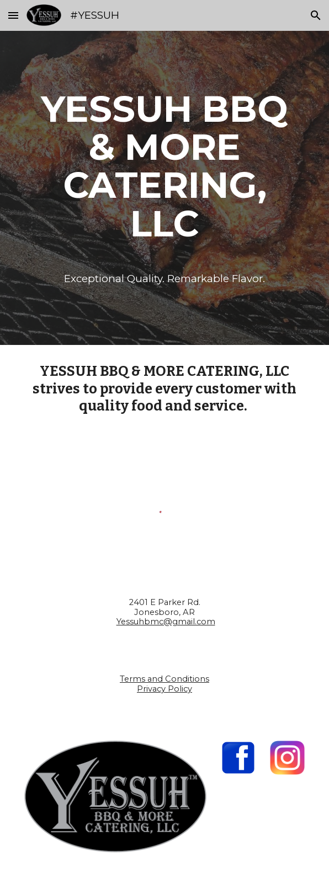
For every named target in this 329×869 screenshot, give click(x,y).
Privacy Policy (164, 689)
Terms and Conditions (164, 679)
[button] (13, 15)
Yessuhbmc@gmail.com (165, 622)
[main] (164, 166)
